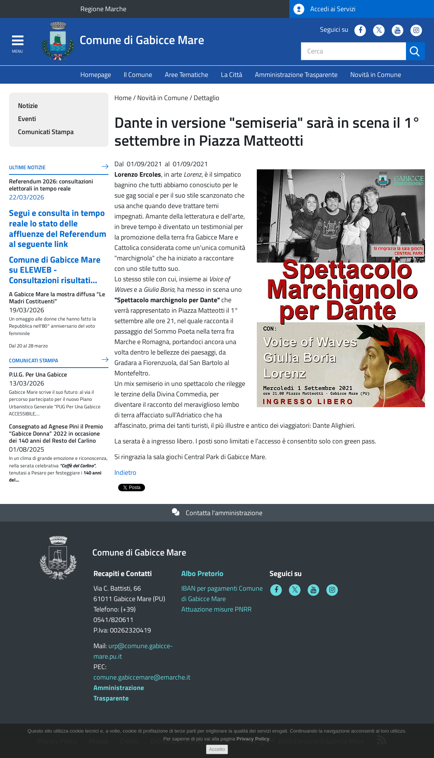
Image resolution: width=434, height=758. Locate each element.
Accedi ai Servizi (324, 9)
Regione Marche (103, 9)
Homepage (95, 74)
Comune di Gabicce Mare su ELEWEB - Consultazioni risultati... (55, 270)
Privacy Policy (253, 739)
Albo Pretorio (202, 573)
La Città (231, 74)
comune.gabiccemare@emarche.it (141, 677)
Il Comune (138, 74)
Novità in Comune (375, 74)
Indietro (125, 472)
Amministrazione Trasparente (296, 74)
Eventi (27, 119)
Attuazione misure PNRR (216, 609)
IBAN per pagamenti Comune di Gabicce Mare (222, 593)
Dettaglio (206, 98)
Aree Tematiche (186, 74)
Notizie (28, 105)
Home (123, 98)
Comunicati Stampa (46, 132)
